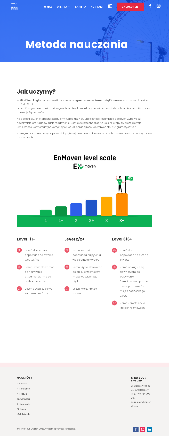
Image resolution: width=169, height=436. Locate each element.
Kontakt (97, 7)
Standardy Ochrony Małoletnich (23, 409)
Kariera (80, 7)
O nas (48, 7)
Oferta (62, 7)
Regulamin (24, 388)
